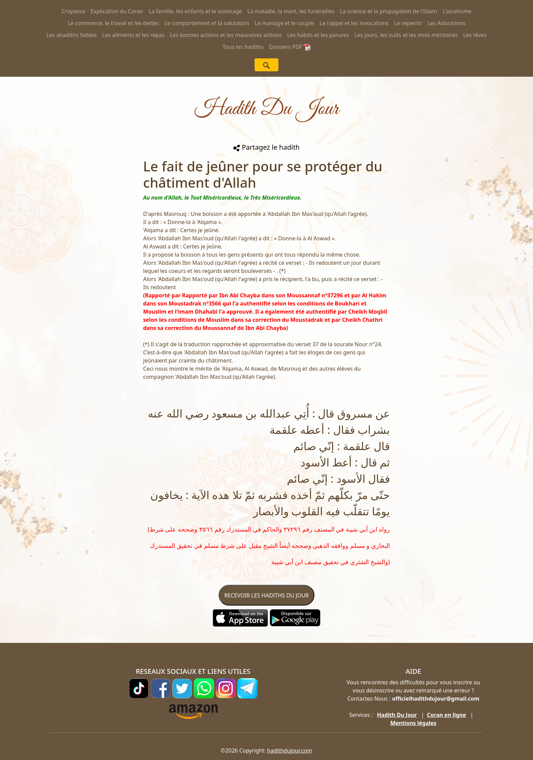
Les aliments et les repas (133, 35)
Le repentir (408, 23)
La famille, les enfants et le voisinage (195, 11)
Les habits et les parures (318, 35)
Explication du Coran (117, 11)
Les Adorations (446, 23)
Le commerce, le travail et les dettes (113, 23)
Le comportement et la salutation (206, 23)
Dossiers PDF (289, 47)
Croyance (73, 11)
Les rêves (474, 35)
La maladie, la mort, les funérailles (290, 11)
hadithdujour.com (289, 750)
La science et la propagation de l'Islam (388, 11)
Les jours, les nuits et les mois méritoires (406, 35)
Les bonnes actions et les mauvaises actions (226, 35)
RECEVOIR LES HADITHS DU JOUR (266, 595)
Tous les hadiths (243, 47)
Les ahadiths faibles (72, 35)
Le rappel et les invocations (354, 23)
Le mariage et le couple (284, 23)
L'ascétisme (457, 11)
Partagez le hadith (266, 147)
